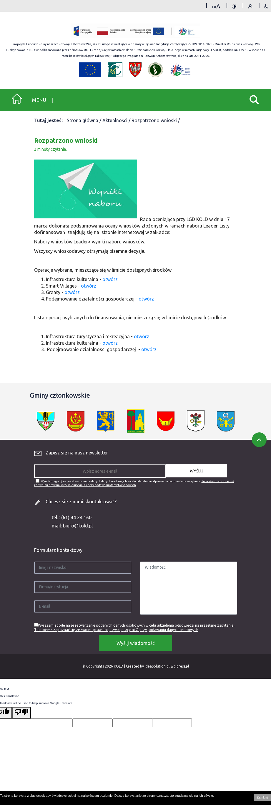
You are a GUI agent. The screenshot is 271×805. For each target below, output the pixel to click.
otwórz (110, 279)
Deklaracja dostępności (266, 7)
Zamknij (262, 797)
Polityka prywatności (250, 7)
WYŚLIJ (196, 471)
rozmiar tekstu (216, 7)
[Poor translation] (21, 712)
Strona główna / (84, 120)
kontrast (234, 7)
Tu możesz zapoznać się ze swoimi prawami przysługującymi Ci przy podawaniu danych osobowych (116, 630)
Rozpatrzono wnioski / (156, 120)
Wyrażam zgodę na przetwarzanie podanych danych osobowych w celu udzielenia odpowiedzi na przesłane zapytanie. (134, 483)
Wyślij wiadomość (135, 643)
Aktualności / (117, 120)
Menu (39, 100)
